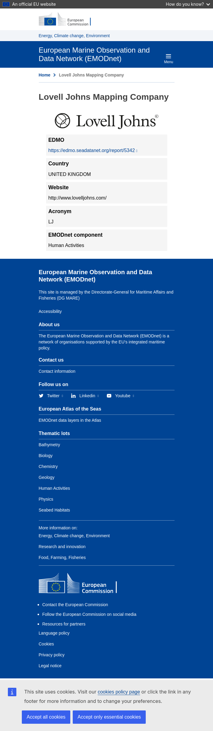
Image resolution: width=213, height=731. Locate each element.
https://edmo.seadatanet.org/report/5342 (91, 150)
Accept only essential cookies (109, 717)
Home (45, 75)
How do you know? (188, 4)
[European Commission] (68, 19)
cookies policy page (119, 691)
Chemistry (48, 466)
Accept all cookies (46, 717)
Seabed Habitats (54, 510)
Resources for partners (63, 624)
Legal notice (50, 665)
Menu (168, 58)
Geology (47, 477)
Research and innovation (62, 546)
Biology (46, 455)
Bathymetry (49, 444)
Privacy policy (52, 654)
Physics (46, 499)
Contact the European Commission (75, 604)
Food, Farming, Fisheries (62, 557)
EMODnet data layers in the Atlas (70, 420)
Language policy (54, 633)
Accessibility (50, 311)
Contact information (57, 371)
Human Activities (54, 488)
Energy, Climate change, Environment (74, 35)
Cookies (46, 644)
